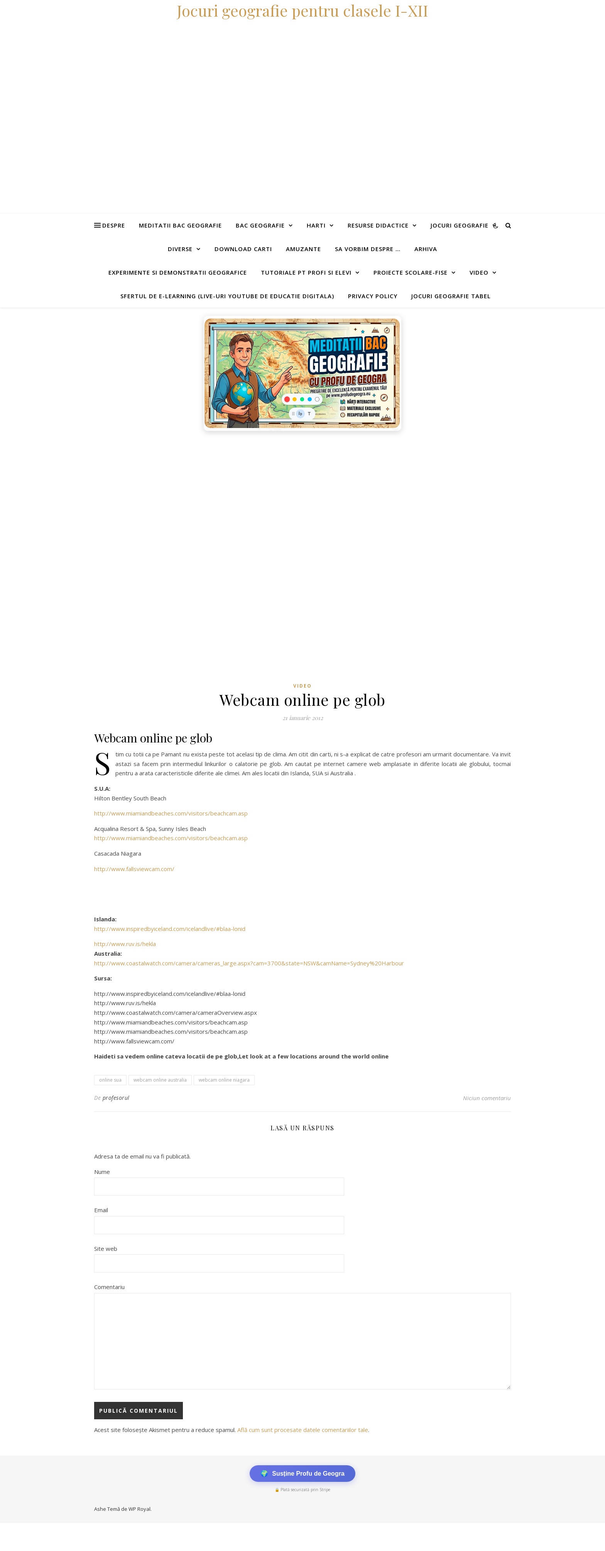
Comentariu (109, 1287)
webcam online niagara (224, 1080)
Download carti (243, 249)
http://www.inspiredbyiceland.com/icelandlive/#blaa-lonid (169, 929)
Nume (102, 1172)
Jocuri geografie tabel (451, 296)
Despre (113, 225)
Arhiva (425, 249)
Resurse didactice (378, 225)
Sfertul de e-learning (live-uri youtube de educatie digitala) (227, 296)
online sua (110, 1080)
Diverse (180, 249)
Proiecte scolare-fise (410, 272)
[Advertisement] (231, 493)
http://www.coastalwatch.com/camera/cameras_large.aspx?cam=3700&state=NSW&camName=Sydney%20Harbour (249, 963)
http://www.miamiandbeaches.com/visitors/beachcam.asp (171, 813)
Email (101, 1210)
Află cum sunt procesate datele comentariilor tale (302, 1430)
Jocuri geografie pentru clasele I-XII (302, 10)
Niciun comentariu (487, 1098)
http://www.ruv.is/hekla (125, 944)
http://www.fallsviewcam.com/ (134, 869)
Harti (316, 225)
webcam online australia (160, 1080)
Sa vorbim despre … (368, 249)
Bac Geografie (260, 225)
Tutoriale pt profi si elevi (306, 272)
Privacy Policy (372, 296)
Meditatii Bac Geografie (180, 225)
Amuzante (303, 249)
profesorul (116, 1097)
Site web (105, 1248)
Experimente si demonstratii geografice (177, 272)
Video (479, 272)
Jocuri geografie (459, 225)
